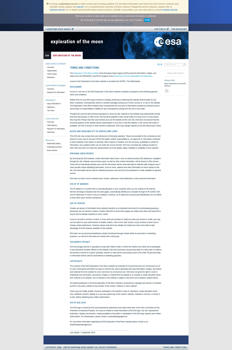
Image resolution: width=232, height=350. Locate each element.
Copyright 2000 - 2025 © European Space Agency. (81, 347)
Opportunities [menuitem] (52, 71)
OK (148, 20)
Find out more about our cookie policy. (116, 24)
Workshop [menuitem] (50, 77)
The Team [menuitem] (50, 110)
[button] (166, 91)
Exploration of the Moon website (86, 73)
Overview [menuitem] (50, 67)
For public (160, 29)
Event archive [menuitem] (52, 150)
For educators (179, 29)
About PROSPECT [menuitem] (54, 104)
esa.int (80, 7)
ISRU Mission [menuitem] (52, 125)
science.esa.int (57, 10)
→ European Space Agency (58, 29)
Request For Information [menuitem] (56, 92)
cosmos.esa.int (169, 10)
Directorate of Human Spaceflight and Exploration (132, 76)
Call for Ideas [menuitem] (52, 74)
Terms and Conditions (175, 347)
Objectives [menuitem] (51, 107)
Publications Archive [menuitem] (54, 147)
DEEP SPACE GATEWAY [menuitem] (56, 64)
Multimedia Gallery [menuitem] (54, 143)
